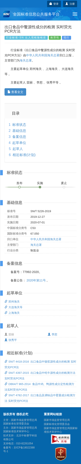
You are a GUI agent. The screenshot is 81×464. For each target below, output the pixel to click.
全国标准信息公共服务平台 (31, 14)
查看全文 (15, 92)
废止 (64, 183)
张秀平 (11, 340)
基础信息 (19, 131)
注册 (70, 3)
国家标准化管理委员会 (57, 424)
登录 (54, 3)
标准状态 (19, 124)
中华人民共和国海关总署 (42, 55)
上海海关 (12, 312)
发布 (19, 183)
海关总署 (26, 60)
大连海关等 (13, 307)
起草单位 (19, 143)
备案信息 (19, 137)
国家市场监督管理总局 (57, 419)
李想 (52, 334)
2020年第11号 (36, 280)
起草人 (18, 149)
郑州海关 (12, 301)
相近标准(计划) (24, 155)
